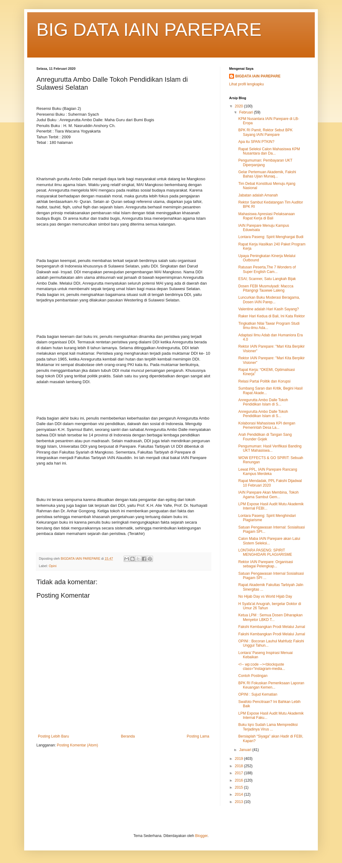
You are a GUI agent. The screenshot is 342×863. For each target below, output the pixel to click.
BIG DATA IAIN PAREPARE (149, 29)
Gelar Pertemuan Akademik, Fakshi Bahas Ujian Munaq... (267, 174)
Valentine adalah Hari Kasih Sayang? (268, 309)
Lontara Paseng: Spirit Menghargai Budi (270, 237)
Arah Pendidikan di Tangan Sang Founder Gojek (265, 436)
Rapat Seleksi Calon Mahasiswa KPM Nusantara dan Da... (269, 151)
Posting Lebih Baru (53, 736)
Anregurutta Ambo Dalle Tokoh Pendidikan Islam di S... (263, 402)
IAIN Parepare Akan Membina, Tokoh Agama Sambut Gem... (268, 494)
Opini (52, 566)
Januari (245, 750)
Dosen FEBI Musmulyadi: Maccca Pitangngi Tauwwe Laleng (265, 288)
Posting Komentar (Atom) (77, 745)
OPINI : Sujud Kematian (257, 694)
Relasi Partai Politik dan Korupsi (264, 381)
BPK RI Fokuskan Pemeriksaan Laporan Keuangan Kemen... (271, 685)
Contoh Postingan (252, 676)
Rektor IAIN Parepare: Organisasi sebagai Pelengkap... (265, 564)
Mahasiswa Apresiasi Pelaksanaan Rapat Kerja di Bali (266, 216)
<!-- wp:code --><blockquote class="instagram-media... (261, 666)
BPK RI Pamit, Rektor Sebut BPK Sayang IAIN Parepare (265, 132)
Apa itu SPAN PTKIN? (256, 142)
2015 (239, 787)
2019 (239, 759)
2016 (239, 780)
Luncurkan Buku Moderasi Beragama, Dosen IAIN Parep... (269, 299)
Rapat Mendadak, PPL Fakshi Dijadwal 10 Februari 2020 (270, 483)
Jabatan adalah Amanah (258, 195)
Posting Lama (198, 736)
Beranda (128, 736)
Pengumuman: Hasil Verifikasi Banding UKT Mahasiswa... (270, 448)
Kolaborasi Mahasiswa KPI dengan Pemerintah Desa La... (266, 425)
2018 (239, 766)
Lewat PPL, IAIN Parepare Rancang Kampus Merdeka (267, 471)
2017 (239, 773)
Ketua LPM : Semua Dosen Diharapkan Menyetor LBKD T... (270, 617)
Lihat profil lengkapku (246, 84)
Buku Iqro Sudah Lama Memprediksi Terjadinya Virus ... (268, 727)
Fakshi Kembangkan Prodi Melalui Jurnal (271, 627)
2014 (239, 794)
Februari (246, 112)
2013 (239, 802)
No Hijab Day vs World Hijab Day (265, 596)
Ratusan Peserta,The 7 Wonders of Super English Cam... (267, 269)
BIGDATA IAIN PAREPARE (258, 76)
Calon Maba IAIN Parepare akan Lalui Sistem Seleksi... (269, 540)
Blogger (201, 836)
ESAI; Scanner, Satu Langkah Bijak (267, 279)
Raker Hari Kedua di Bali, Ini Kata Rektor (271, 316)
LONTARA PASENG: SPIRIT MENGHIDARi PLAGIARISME (265, 552)
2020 (239, 106)
